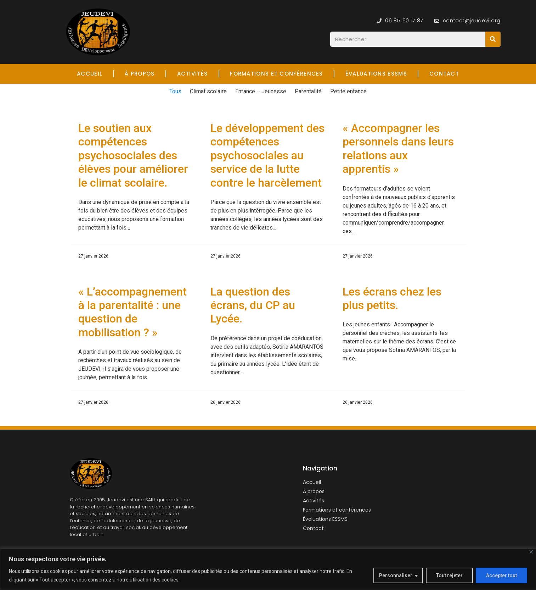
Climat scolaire (208, 91)
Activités (192, 73)
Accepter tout (501, 575)
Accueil (89, 73)
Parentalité (308, 91)
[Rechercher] (493, 39)
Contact (444, 73)
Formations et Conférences (276, 73)
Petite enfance (348, 91)
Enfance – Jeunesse (260, 91)
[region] (268, 569)
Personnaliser (395, 575)
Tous (175, 91)
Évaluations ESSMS (376, 73)
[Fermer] (531, 551)
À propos (139, 73)
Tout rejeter (449, 575)
